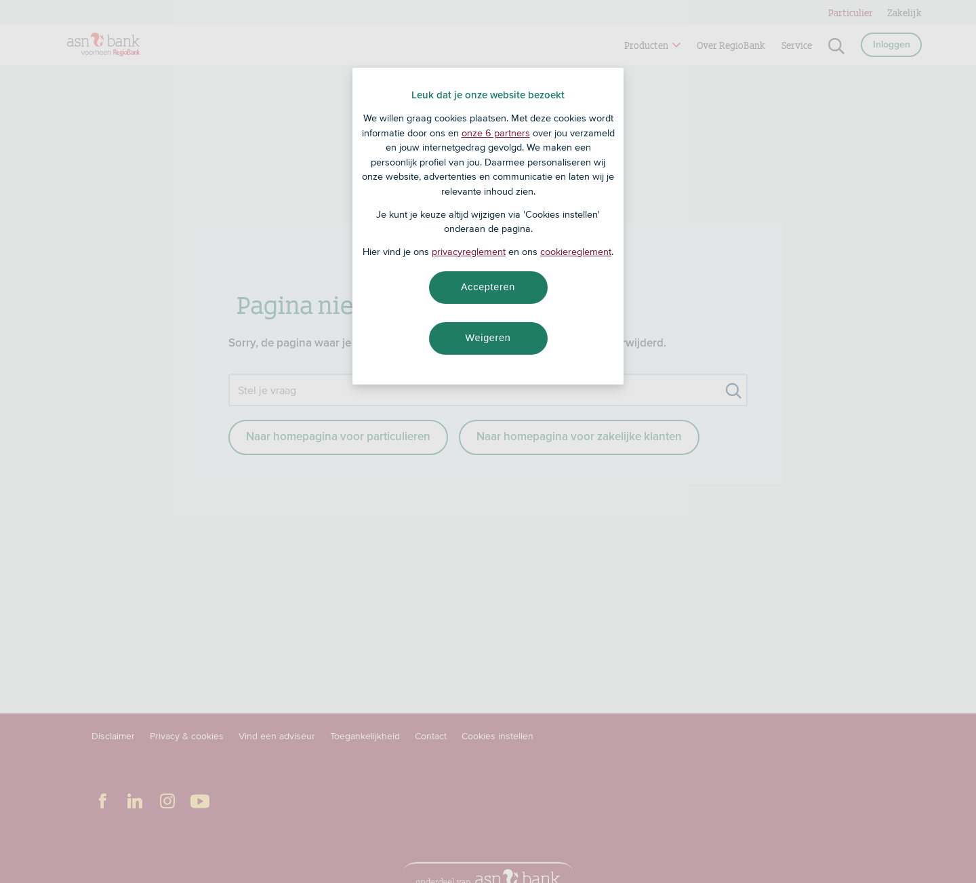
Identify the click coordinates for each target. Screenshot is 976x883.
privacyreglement (469, 251)
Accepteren (488, 286)
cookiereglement (575, 251)
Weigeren (487, 337)
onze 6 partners (496, 132)
